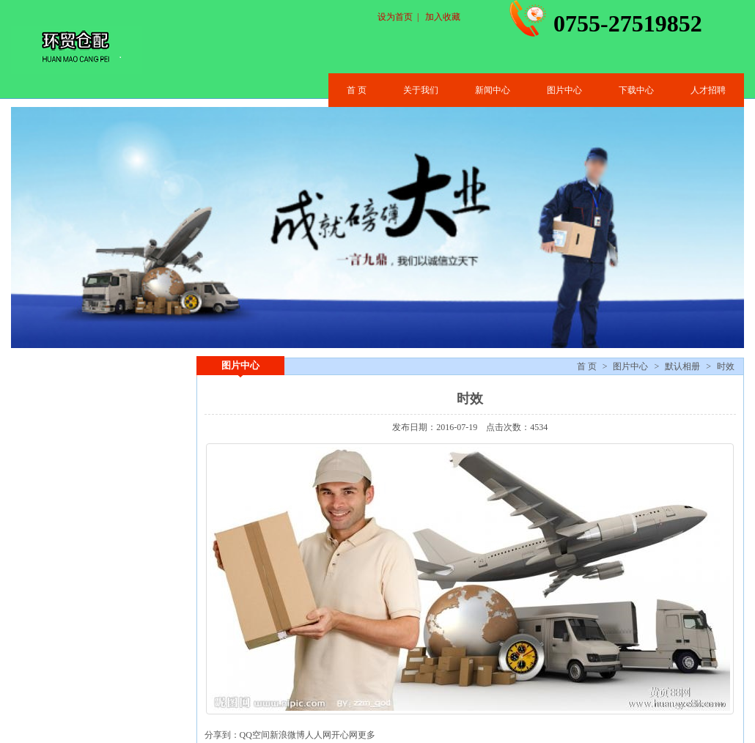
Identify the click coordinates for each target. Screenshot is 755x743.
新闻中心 (492, 90)
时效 (725, 366)
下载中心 (636, 90)
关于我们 (420, 90)
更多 (366, 735)
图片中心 (564, 90)
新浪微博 (287, 735)
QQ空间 (255, 735)
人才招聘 (708, 90)
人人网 (318, 735)
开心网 (344, 735)
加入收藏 (442, 17)
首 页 (357, 90)
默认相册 (682, 366)
